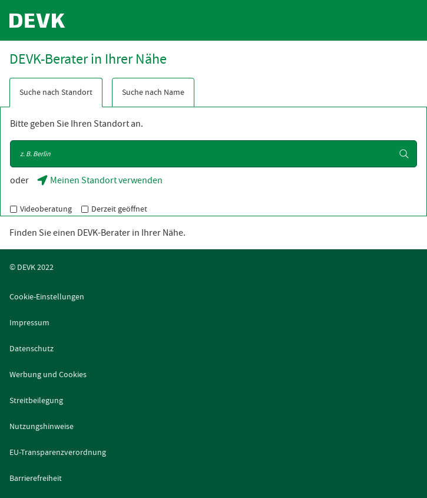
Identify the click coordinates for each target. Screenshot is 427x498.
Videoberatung (46, 208)
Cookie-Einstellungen (46, 296)
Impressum (29, 322)
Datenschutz (31, 348)
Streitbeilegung (36, 400)
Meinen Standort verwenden (100, 183)
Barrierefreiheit (35, 478)
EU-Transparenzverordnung (57, 452)
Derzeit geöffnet (119, 208)
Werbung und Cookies (48, 374)
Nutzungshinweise (41, 426)
